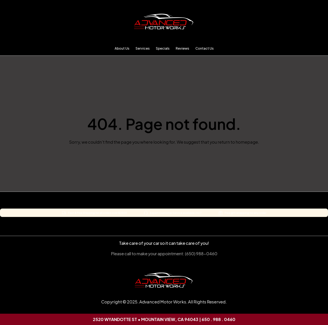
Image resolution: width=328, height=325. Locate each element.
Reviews (182, 48)
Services (143, 48)
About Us (122, 48)
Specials (162, 48)
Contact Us (204, 48)
